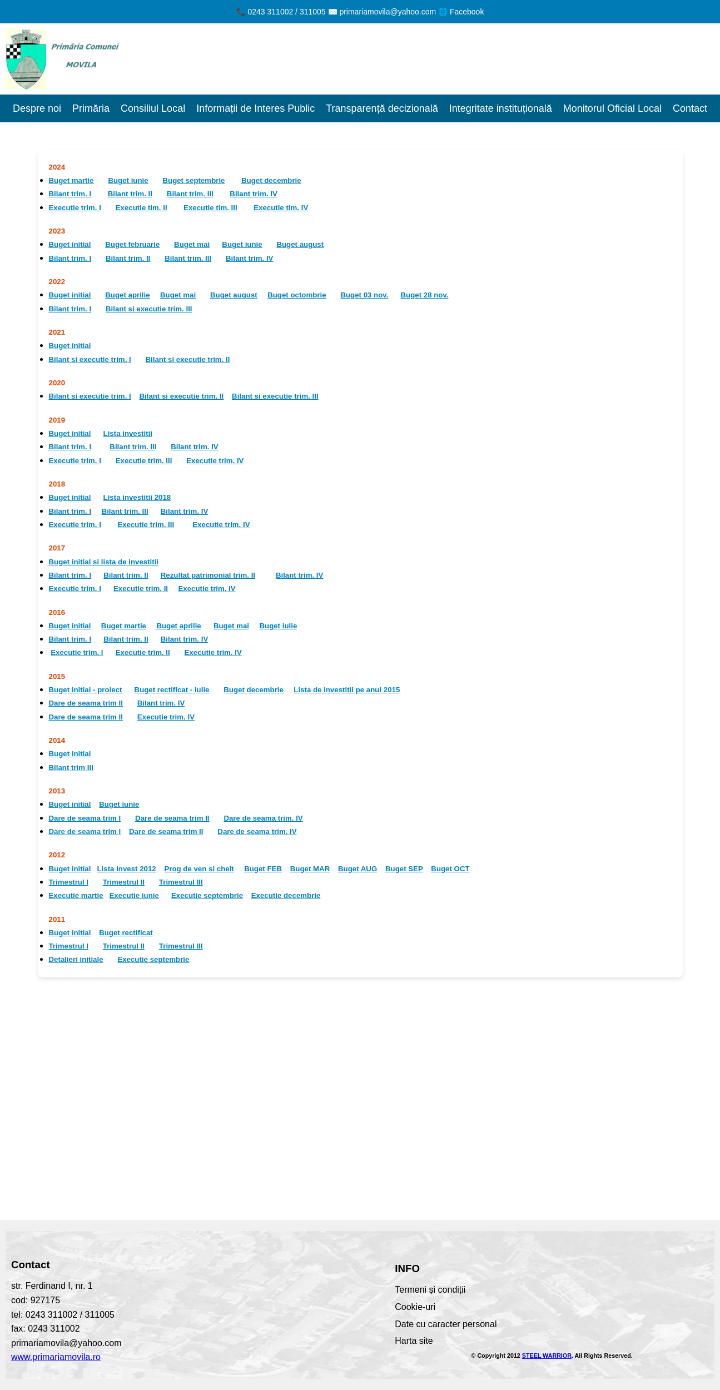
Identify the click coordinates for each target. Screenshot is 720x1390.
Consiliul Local (153, 108)
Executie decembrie (286, 895)
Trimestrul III (181, 882)
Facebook (467, 11)
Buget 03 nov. (364, 295)
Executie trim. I (75, 207)
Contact (690, 108)
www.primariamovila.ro (56, 1357)
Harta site (414, 1341)
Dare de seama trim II (86, 703)
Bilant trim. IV (253, 194)
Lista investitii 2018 (137, 497)
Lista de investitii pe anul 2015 (347, 690)
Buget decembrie (271, 180)
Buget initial (70, 244)
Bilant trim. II (130, 194)
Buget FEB (263, 869)
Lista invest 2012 (126, 869)
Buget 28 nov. (425, 295)
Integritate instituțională (500, 108)
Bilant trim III (71, 767)
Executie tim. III (210, 207)
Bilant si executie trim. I (90, 359)
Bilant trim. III (190, 194)
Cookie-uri (415, 1307)
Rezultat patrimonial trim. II (208, 575)
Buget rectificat (126, 933)
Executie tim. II (141, 207)
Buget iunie (128, 180)
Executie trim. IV (215, 460)
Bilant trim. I (70, 194)
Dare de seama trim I (85, 818)
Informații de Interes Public (255, 108)
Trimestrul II (124, 882)
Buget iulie (278, 626)
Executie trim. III (144, 460)
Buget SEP (404, 869)
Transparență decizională (382, 108)
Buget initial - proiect (85, 690)
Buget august (300, 244)
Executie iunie (134, 895)
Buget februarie (132, 244)
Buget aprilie (127, 295)
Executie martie (76, 895)
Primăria (91, 108)
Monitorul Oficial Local (612, 108)
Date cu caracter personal (445, 1324)
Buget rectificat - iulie (172, 690)
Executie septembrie (207, 895)
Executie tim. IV (281, 207)
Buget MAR (310, 869)
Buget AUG (357, 869)
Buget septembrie (193, 180)
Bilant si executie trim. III (149, 309)
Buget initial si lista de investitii (104, 562)
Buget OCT (450, 869)
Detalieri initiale (76, 959)
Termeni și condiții (430, 1289)
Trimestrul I (69, 882)
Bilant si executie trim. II (188, 359)
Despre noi (37, 108)
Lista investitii (127, 433)
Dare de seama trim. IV (263, 818)
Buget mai (192, 244)
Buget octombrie (296, 295)
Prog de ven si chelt (199, 869)
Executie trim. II (140, 588)
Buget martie (71, 180)
